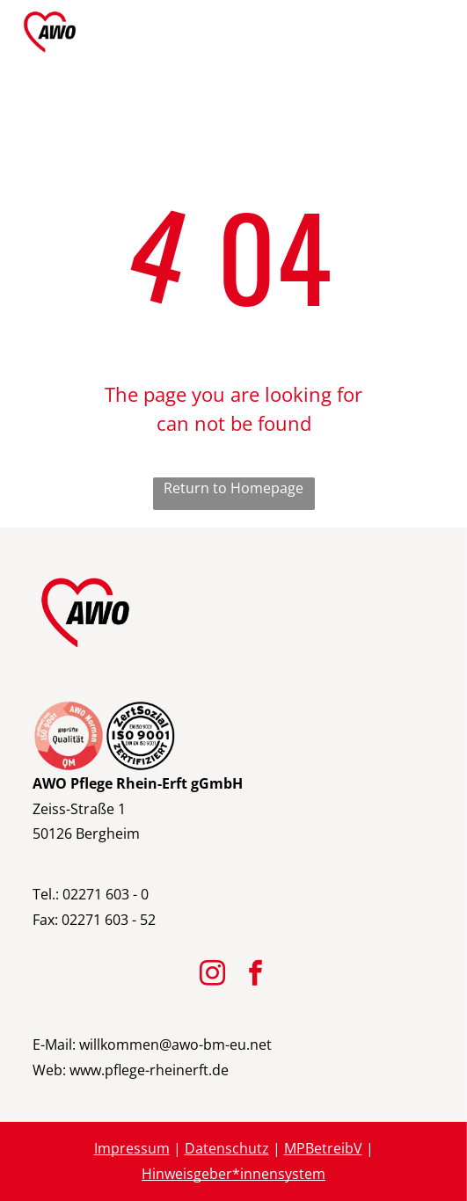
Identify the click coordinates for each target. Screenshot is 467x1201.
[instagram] (212, 975)
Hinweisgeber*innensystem (233, 1173)
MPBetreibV (323, 1148)
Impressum (132, 1148)
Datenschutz (227, 1148)
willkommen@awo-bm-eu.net (175, 1044)
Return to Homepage (233, 488)
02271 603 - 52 (109, 919)
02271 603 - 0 (105, 894)
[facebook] (255, 975)
